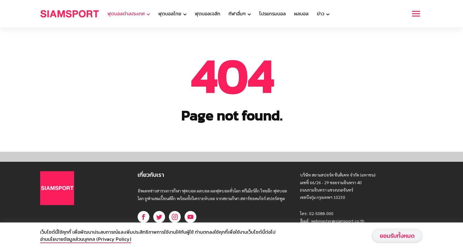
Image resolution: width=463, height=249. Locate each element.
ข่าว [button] (321, 13)
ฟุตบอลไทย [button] (170, 13)
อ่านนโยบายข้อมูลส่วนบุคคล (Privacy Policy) (85, 239)
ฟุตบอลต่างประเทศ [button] (126, 13)
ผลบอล (301, 13)
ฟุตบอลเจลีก (207, 13)
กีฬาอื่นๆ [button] (238, 13)
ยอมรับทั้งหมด (397, 235)
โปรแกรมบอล (272, 13)
